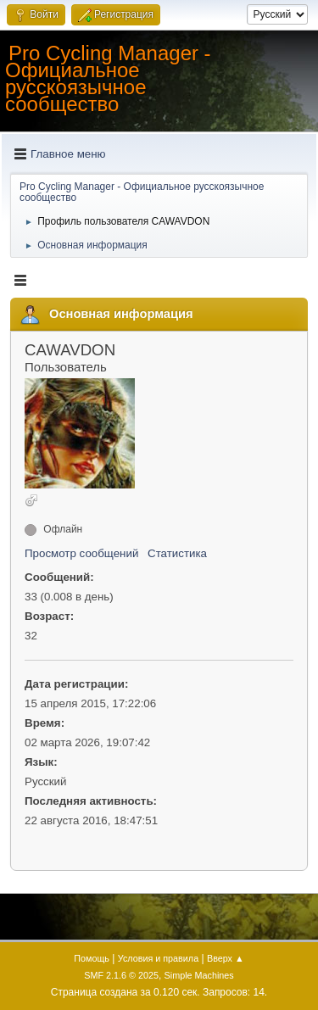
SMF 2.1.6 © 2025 (121, 975)
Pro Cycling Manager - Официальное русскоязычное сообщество (108, 78)
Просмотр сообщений (81, 553)
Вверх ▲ (225, 958)
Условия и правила (158, 958)
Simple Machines (199, 975)
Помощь (91, 958)
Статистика (177, 553)
